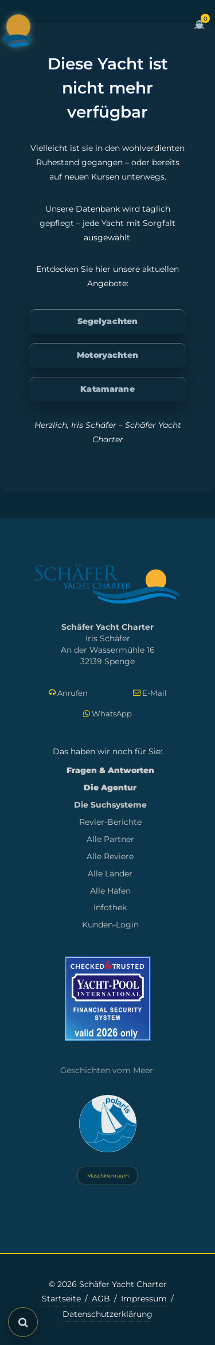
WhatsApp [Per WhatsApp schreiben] (107, 713)
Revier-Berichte (110, 822)
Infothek (110, 907)
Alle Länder (110, 873)
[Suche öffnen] (23, 1322)
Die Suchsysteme (110, 805)
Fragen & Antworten (110, 770)
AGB (101, 1298)
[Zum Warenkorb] (199, 31)
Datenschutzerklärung (107, 1314)
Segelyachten (107, 321)
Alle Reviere (110, 856)
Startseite (61, 1298)
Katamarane (107, 389)
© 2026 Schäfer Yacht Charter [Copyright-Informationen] (108, 1284)
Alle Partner (110, 839)
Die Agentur (110, 787)
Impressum (144, 1298)
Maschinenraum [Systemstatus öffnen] (107, 1175)
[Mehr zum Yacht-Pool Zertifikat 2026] (108, 998)
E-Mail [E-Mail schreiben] (150, 693)
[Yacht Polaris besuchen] (107, 1123)
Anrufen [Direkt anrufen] (68, 693)
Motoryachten (107, 355)
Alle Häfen (110, 891)
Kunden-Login (110, 924)
